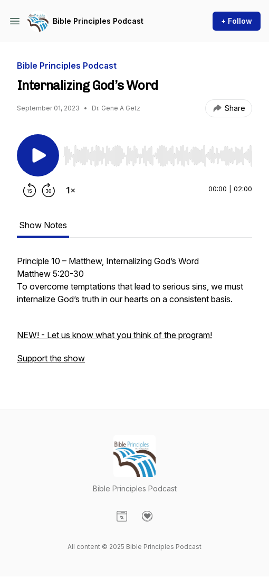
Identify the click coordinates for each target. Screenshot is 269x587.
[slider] (157, 156)
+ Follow (236, 20)
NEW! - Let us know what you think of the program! (114, 335)
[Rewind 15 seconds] (29, 190)
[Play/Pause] (38, 155)
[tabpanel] (134, 315)
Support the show (51, 358)
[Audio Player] (157, 153)
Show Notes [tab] (43, 225)
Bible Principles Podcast (98, 20)
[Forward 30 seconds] (48, 190)
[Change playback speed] (70, 190)
